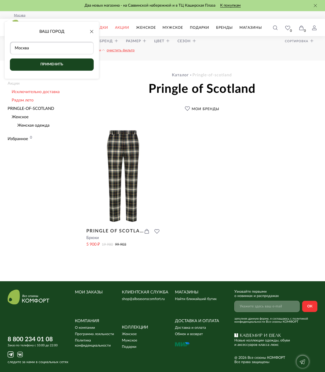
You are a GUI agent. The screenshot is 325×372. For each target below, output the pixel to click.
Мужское (178, 27)
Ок (310, 306)
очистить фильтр (121, 50)
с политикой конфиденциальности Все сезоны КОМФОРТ (271, 320)
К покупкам (230, 5)
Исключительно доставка (36, 92)
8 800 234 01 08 (30, 339)
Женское (152, 27)
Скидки (109, 27)
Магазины (252, 27)
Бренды (227, 27)
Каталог (180, 75)
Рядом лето (23, 100)
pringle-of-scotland (212, 75)
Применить (51, 64)
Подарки (203, 27)
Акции (130, 27)
